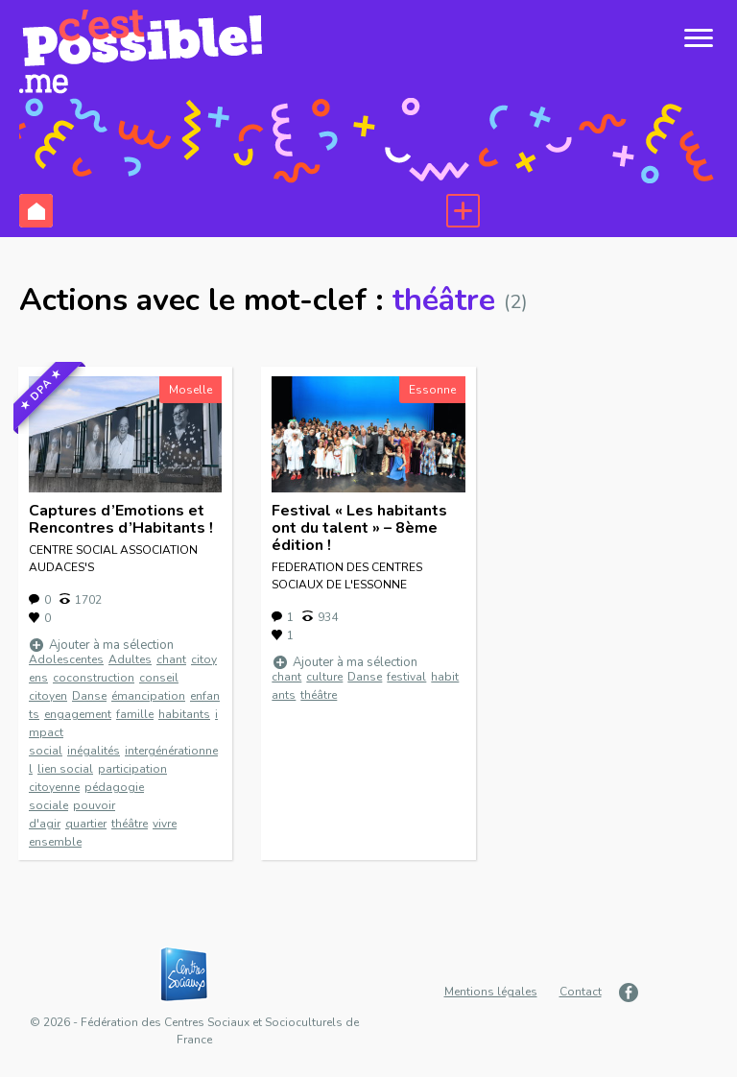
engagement (77, 714)
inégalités (93, 750)
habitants (184, 714)
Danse (89, 696)
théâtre (129, 823)
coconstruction (93, 677)
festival (406, 676)
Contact (580, 991)
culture (324, 676)
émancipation (148, 696)
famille (135, 714)
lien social (65, 769)
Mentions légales (490, 991)
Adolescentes (66, 659)
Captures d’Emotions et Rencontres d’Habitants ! (121, 519)
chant (171, 659)
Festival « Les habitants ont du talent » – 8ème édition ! (359, 528)
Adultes (130, 659)
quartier (86, 823)
